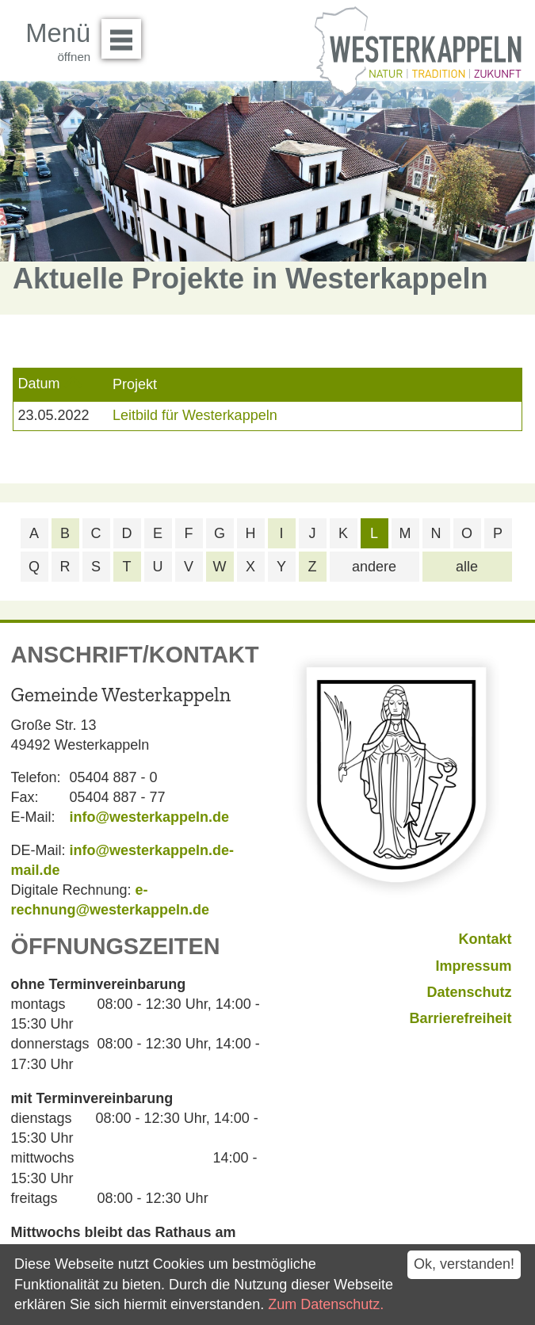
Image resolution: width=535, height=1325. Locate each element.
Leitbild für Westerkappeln (195, 415)
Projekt (135, 384)
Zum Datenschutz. (326, 1304)
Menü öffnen (125, 33)
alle (467, 567)
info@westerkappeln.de (150, 817)
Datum (38, 383)
